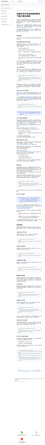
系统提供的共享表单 (24, 302)
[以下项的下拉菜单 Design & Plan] (23, 1)
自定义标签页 (20, 92)
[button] (6, 8)
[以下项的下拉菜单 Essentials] (15, 1)
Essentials (12, 1)
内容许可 (24, 378)
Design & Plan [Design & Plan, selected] (20, 1)
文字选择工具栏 (31, 322)
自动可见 (26, 227)
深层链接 (28, 50)
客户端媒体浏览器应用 (26, 262)
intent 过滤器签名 (36, 278)
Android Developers (19, 10)
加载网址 (20, 45)
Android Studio (40, 1)
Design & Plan (26, 10)
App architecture (5, 4)
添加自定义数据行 (29, 338)
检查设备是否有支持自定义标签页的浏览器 (30, 97)
